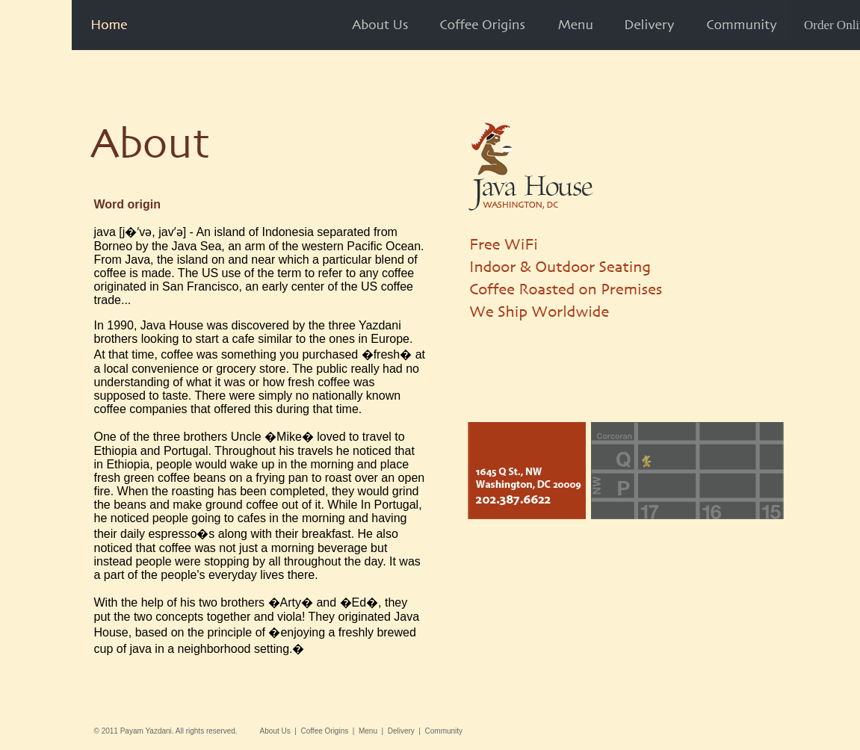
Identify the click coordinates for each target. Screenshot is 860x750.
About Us (275, 731)
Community (444, 731)
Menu (368, 731)
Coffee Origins (324, 731)
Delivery (401, 731)
